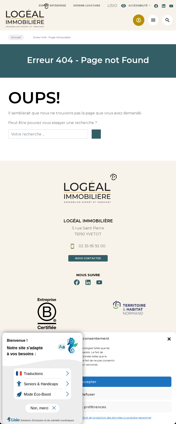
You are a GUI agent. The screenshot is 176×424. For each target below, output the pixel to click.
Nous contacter (88, 258)
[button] (169, 338)
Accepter (88, 382)
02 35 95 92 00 (88, 246)
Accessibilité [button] (134, 6)
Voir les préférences (88, 407)
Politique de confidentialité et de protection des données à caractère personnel (100, 417)
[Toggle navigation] (153, 20)
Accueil (16, 37)
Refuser (88, 394)
